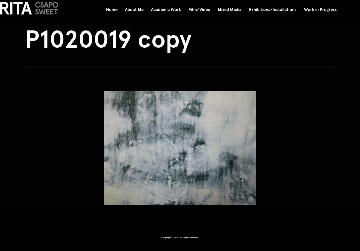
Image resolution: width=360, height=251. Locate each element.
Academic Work (166, 9)
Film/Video (199, 9)
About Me (134, 9)
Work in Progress (320, 9)
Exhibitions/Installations (272, 9)
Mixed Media (230, 9)
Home (112, 9)
